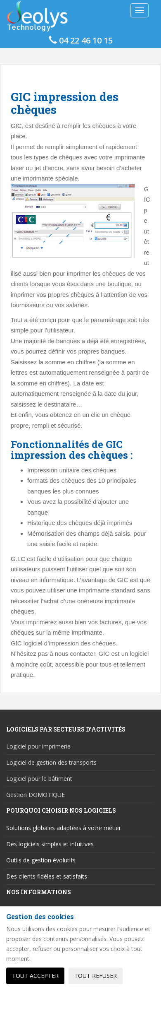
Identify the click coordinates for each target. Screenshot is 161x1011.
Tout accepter (35, 976)
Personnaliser (35, 996)
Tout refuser (95, 976)
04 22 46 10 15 (81, 40)
